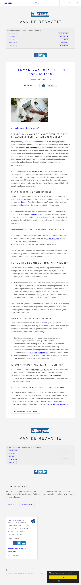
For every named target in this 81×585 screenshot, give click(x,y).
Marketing (64, 42)
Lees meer (12, 504)
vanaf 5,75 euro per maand (58, 404)
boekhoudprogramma (34, 147)
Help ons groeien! (16, 520)
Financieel (12, 36)
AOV (37, 3)
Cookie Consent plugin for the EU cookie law (63, 581)
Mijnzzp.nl (9, 3)
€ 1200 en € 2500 (52, 238)
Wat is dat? (70, 573)
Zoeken (70, 3)
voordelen (43, 323)
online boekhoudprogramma (39, 352)
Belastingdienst (54, 350)
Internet (65, 39)
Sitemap (8, 576)
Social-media (13, 42)
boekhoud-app (54, 375)
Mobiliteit (12, 45)
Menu (77, 3)
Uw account (63, 3)
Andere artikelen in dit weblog (25, 411)
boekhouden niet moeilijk (40, 369)
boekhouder (22, 202)
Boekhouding (63, 33)
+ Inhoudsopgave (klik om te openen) (25, 128)
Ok (63, 577)
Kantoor (11, 40)
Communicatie (63, 36)
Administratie (13, 34)
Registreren (27, 504)
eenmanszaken (37, 214)
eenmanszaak (37, 171)
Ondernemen (64, 45)
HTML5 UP (21, 573)
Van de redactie (44, 79)
